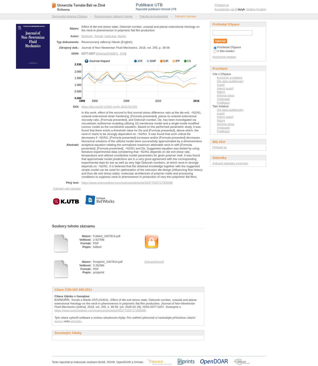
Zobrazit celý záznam (67, 188)
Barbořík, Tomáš (92, 36)
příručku (76, 321)
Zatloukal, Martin (115, 36)
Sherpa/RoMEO (107, 53)
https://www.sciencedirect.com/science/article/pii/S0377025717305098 (127, 182)
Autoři (221, 85)
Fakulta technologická (154, 16)
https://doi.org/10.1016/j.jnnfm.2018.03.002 (109, 106)
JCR (122, 53)
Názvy (221, 92)
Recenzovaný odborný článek (113, 16)
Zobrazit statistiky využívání (230, 163)
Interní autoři (225, 88)
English (261, 9)
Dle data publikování (230, 81)
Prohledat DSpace (227, 47)
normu (59, 321)
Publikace (223, 102)
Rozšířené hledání (224, 57)
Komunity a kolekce (230, 77)
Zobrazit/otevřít (154, 261)
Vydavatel (223, 99)
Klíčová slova (225, 95)
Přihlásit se (222, 5)
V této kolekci (224, 51)
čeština (251, 9)
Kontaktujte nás (225, 9)
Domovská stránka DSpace (70, 16)
